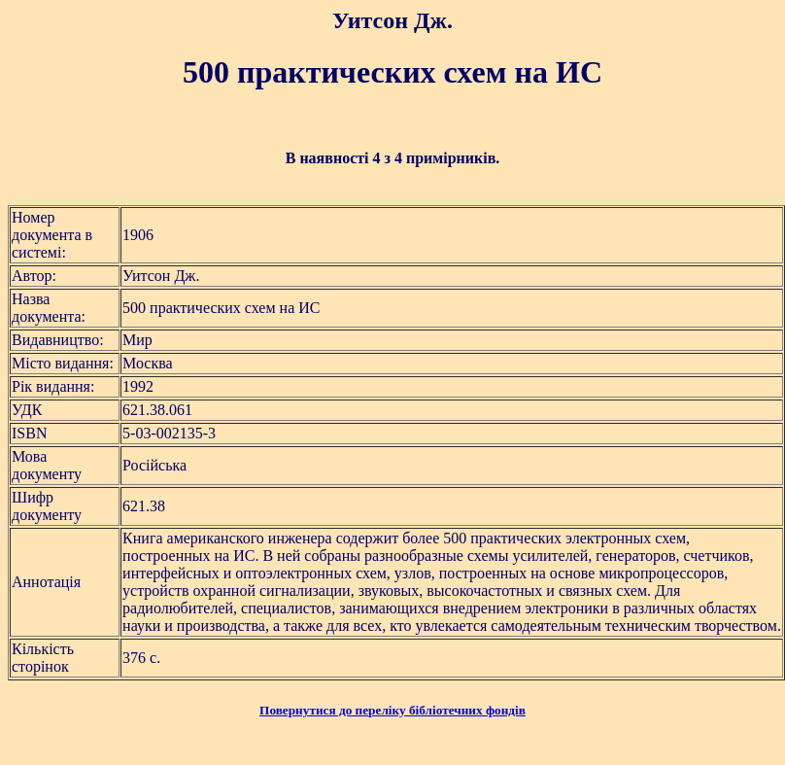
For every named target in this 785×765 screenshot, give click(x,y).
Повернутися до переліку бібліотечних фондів (392, 710)
